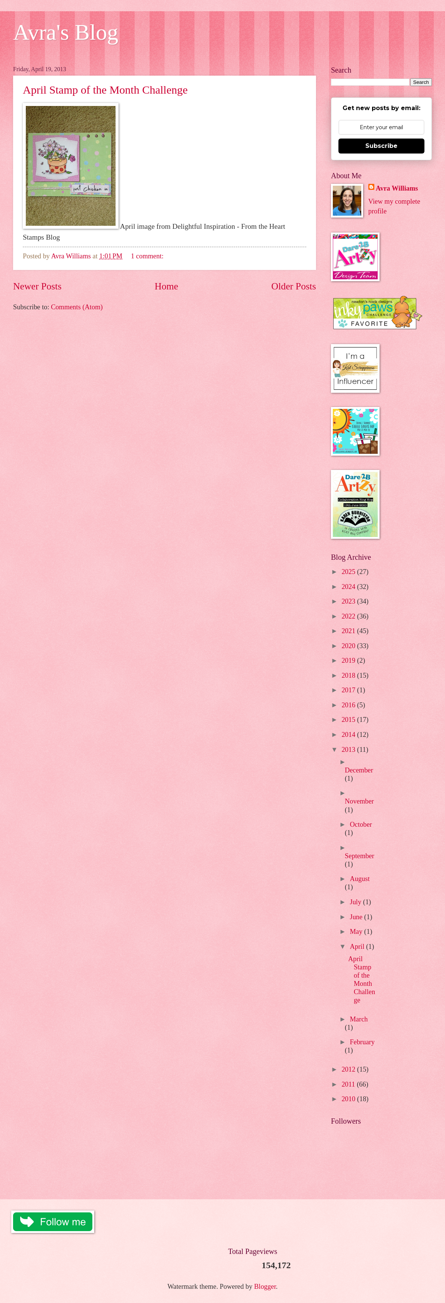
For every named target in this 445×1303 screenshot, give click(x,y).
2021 (349, 631)
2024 (349, 586)
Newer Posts (37, 286)
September (359, 856)
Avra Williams (397, 188)
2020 (349, 646)
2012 (349, 1069)
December (359, 770)
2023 (349, 601)
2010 (349, 1099)
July (356, 902)
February (362, 1042)
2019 (349, 660)
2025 (349, 571)
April (358, 946)
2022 (349, 616)
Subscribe (381, 145)
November (359, 801)
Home (166, 286)
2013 (349, 749)
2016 (349, 705)
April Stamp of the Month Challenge (105, 89)
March (359, 1019)
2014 (349, 734)
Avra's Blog (65, 32)
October (361, 824)
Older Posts (293, 286)
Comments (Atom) (76, 307)
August (360, 879)
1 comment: (148, 256)
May (357, 931)
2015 (349, 719)
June (357, 917)
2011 (349, 1084)
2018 (349, 675)
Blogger (265, 1286)
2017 (349, 690)
